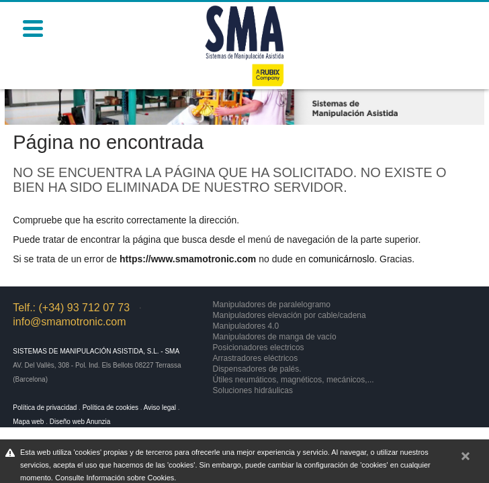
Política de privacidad (45, 407)
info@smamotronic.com (69, 321)
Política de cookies (110, 407)
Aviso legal (160, 407)
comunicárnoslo (341, 259)
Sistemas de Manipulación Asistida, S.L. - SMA (96, 351)
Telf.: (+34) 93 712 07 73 (71, 307)
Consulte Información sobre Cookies (114, 478)
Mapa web (28, 421)
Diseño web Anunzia (80, 421)
